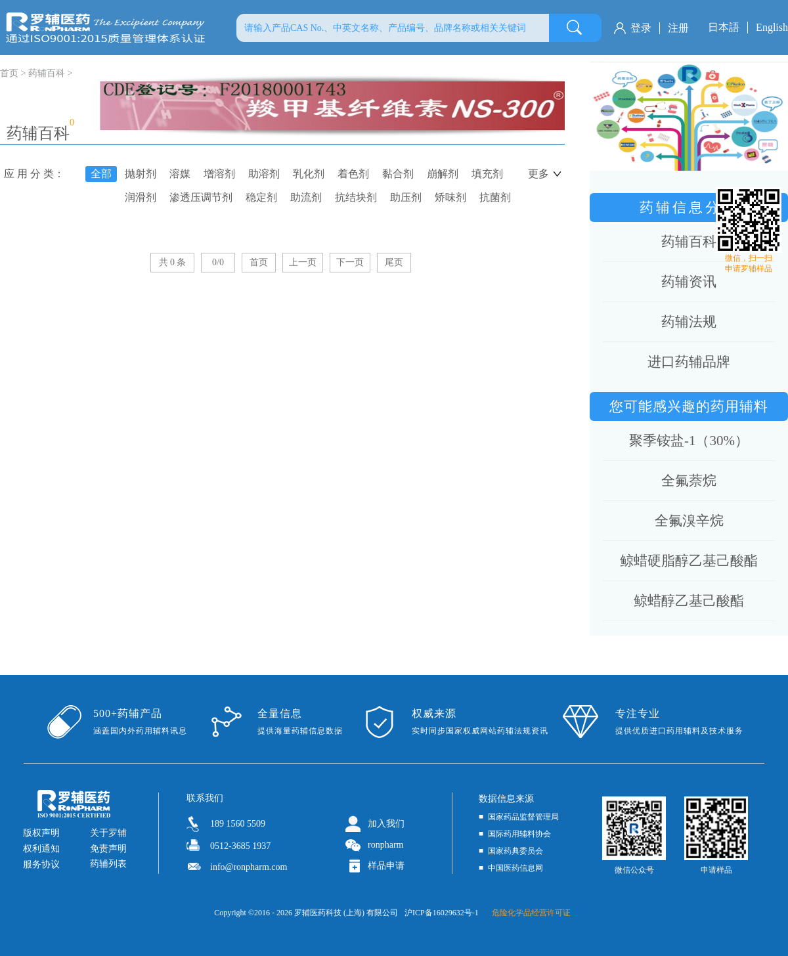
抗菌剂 (495, 197)
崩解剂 (442, 173)
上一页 (303, 262)
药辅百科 (46, 73)
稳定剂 (261, 197)
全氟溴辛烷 (689, 521)
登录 (640, 27)
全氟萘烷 (688, 481)
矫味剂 (450, 197)
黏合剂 (398, 173)
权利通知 (41, 849)
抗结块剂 (356, 197)
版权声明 (41, 833)
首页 (259, 262)
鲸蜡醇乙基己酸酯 (689, 601)
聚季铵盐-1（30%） (689, 440)
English (772, 27)
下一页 (350, 262)
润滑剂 (140, 197)
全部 (101, 173)
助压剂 (406, 197)
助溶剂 (264, 173)
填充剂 (487, 173)
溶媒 (179, 173)
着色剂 (353, 173)
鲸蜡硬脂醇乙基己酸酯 (689, 561)
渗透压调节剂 (200, 197)
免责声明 (108, 849)
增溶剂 (219, 173)
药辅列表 (108, 864)
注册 (678, 27)
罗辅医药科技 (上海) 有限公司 (346, 912)
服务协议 (41, 864)
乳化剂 (308, 173)
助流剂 (306, 197)
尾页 (394, 262)
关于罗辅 (108, 833)
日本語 (723, 27)
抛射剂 (140, 173)
